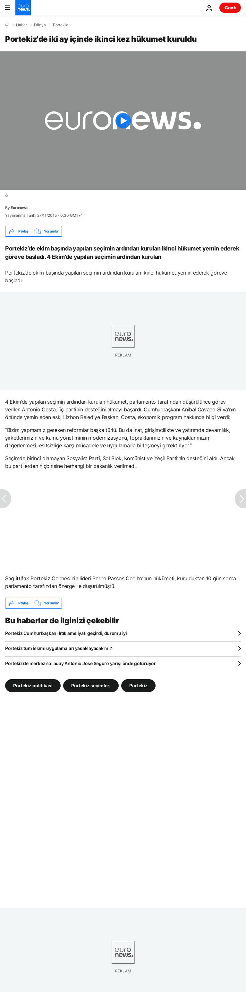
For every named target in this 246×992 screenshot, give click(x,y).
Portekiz (60, 25)
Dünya (40, 25)
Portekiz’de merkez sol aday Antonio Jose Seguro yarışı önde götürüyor (80, 663)
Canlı (230, 7)
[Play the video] (123, 120)
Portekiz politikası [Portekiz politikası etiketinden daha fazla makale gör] (33, 685)
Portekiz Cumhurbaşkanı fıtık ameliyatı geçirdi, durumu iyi (66, 633)
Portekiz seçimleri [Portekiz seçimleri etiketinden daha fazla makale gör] (91, 685)
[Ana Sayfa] (7, 24)
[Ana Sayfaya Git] (23, 7)
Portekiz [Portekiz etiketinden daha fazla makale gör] (138, 685)
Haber (21, 25)
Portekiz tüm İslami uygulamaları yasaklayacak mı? (58, 648)
